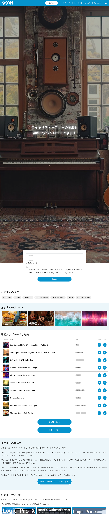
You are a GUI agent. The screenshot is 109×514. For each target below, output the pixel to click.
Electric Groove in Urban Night (23, 375)
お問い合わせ (96, 3)
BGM (74, 3)
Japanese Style (79, 352)
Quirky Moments (17, 398)
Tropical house (68, 272)
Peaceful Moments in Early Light (23, 405)
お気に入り (67, 3)
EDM (77, 344)
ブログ (87, 3)
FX (35, 263)
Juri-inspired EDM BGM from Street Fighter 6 (29, 345)
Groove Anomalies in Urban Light (23, 368)
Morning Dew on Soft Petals (21, 413)
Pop (51, 272)
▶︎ (99, 345)
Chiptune (67, 270)
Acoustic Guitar (32, 270)
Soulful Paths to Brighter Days (22, 390)
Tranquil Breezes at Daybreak (22, 383)
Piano (45, 272)
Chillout (58, 270)
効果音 (80, 3)
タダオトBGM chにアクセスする (54, 481)
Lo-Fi (29, 272)
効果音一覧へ (54, 430)
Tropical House (42, 297)
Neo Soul (37, 272)
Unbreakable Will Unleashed (21, 360)
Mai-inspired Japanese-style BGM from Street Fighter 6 (32, 352)
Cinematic (77, 270)
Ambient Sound (46, 270)
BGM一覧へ (54, 422)
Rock (58, 272)
